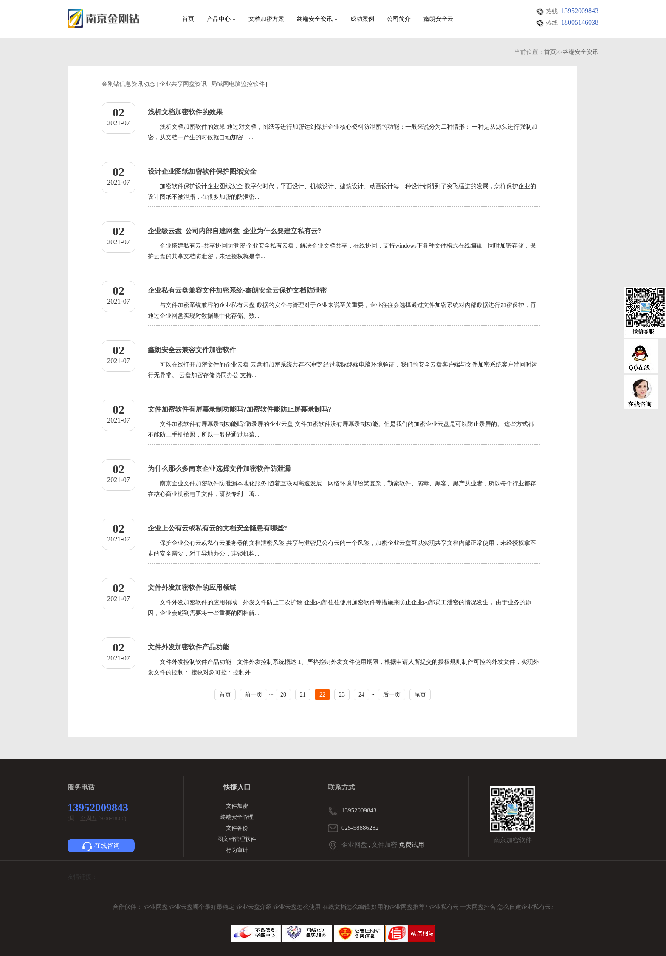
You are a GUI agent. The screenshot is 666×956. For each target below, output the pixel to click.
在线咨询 (101, 846)
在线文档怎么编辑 (346, 907)
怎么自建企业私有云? (525, 907)
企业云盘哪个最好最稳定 (202, 907)
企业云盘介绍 (255, 907)
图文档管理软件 (236, 839)
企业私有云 (444, 907)
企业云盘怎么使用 (297, 907)
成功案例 (362, 19)
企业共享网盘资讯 (183, 84)
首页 (188, 19)
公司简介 (399, 19)
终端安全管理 (237, 817)
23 (342, 694)
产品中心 (221, 19)
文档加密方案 (266, 19)
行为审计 (237, 850)
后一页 (392, 694)
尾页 (420, 694)
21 (303, 694)
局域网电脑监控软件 (238, 84)
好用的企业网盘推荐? (400, 907)
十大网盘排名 (478, 907)
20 (283, 694)
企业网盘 (354, 844)
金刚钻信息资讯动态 (128, 84)
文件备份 (237, 828)
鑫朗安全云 (438, 19)
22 (322, 694)
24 (361, 694)
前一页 (253, 694)
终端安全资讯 (317, 19)
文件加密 (237, 806)
